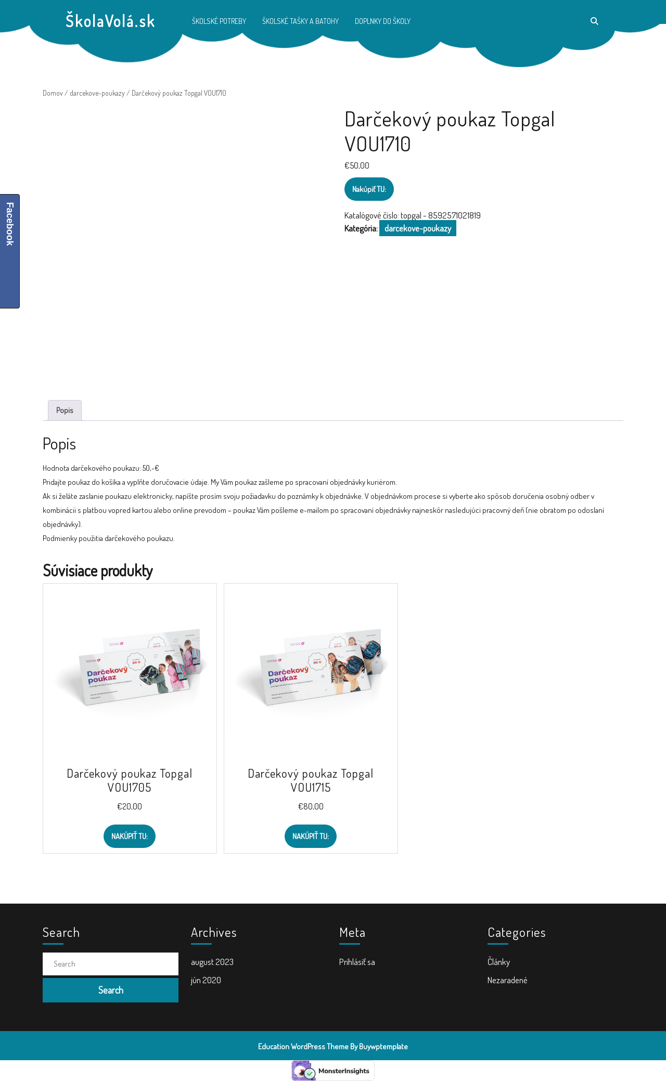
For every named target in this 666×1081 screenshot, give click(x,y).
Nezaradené (508, 979)
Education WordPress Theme (303, 1046)
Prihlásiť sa (357, 961)
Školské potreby (219, 21)
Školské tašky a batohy (300, 21)
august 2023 (212, 961)
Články (499, 961)
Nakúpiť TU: (369, 189)
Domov (53, 92)
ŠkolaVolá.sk (111, 21)
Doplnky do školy (383, 21)
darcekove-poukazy (97, 92)
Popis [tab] (64, 410)
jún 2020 (206, 979)
